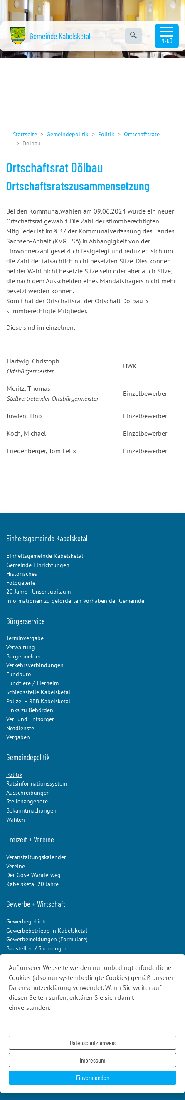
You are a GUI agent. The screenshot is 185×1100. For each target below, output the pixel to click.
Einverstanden (92, 1077)
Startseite (25, 134)
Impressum (92, 1060)
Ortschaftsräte (142, 134)
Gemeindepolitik (68, 134)
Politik (106, 134)
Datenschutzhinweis (93, 1042)
